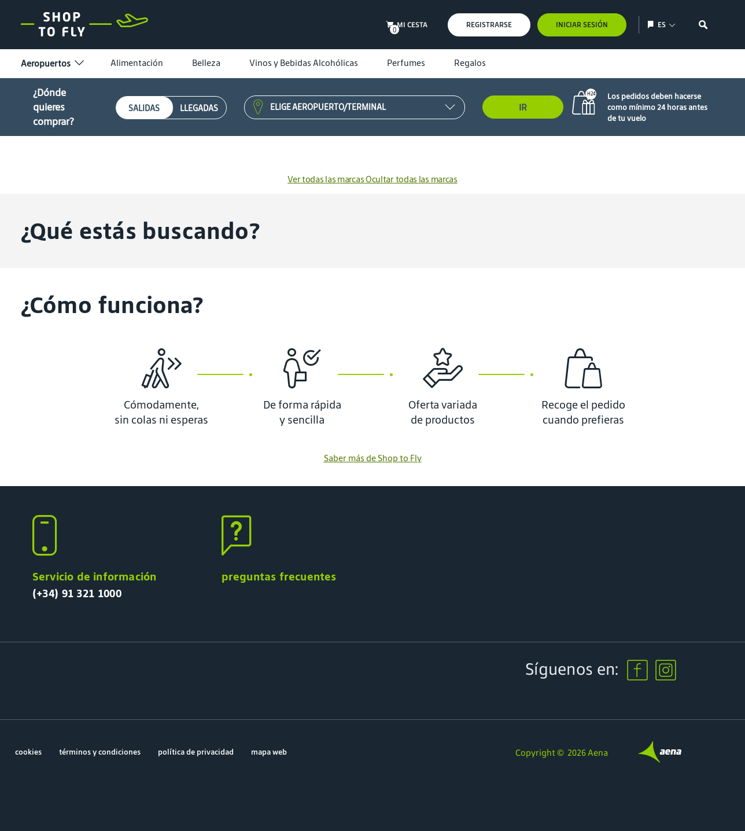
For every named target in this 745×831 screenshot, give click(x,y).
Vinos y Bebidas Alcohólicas (303, 62)
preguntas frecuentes (279, 576)
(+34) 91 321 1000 (76, 593)
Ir (523, 107)
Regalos (470, 62)
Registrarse (489, 24)
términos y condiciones (100, 752)
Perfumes (406, 62)
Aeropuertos (51, 63)
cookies (28, 752)
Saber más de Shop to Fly (373, 458)
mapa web (269, 752)
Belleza (206, 62)
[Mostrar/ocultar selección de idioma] (652, 24)
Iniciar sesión (582, 24)
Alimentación (136, 62)
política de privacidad (196, 752)
